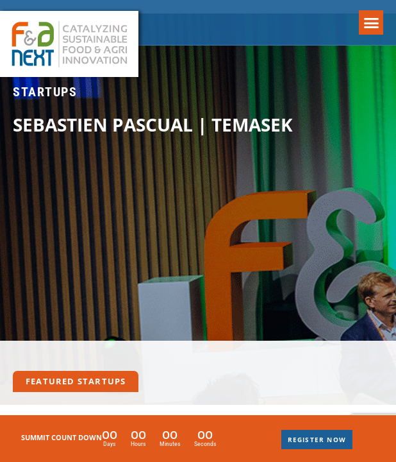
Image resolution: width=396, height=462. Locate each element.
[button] (371, 22)
